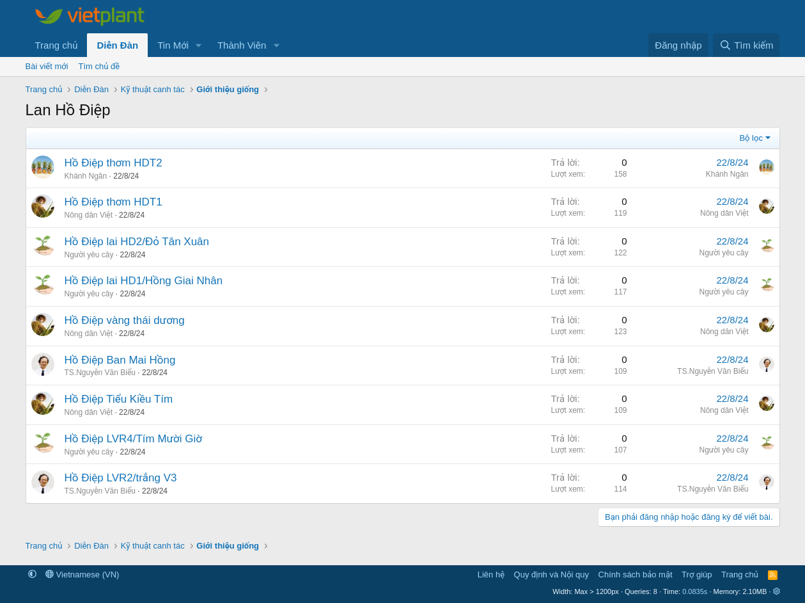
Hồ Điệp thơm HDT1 (113, 202)
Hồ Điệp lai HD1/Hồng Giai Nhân (144, 281)
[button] (199, 45)
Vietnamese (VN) (82, 574)
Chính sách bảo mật (635, 574)
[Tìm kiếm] (746, 45)
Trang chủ (56, 45)
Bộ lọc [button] (751, 138)
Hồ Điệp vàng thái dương (125, 320)
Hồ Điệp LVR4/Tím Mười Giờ (134, 439)
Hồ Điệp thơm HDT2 (113, 163)
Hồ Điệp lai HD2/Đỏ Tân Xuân (137, 242)
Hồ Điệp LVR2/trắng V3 (121, 478)
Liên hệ (491, 574)
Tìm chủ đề (99, 66)
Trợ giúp (697, 574)
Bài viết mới (47, 66)
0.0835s (694, 591)
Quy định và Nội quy (552, 574)
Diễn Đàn (117, 45)
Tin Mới (173, 45)
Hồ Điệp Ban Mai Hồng (120, 360)
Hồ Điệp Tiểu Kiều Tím (119, 399)
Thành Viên (241, 45)
